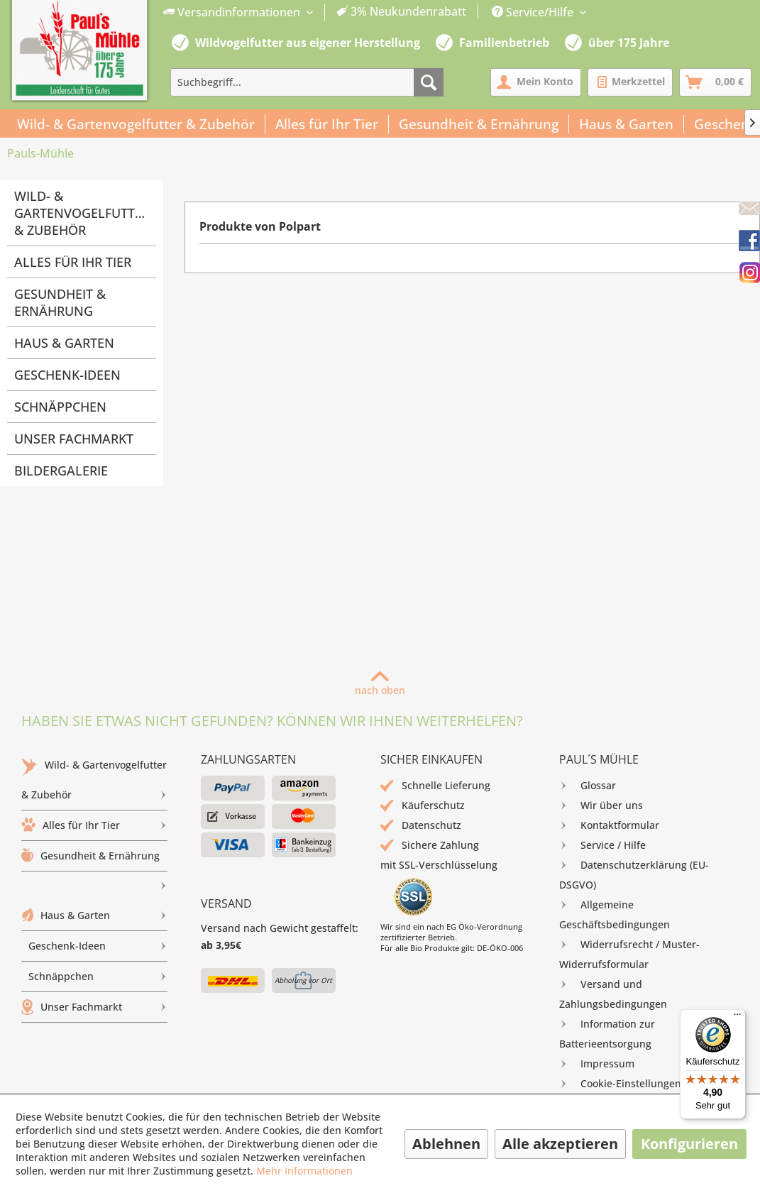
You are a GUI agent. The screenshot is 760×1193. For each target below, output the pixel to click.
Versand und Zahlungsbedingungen (613, 992)
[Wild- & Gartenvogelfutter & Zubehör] (136, 124)
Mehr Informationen (304, 1170)
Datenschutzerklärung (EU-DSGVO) (634, 873)
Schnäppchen (60, 406)
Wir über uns (601, 805)
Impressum (596, 1064)
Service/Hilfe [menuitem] (534, 12)
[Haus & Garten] (626, 124)
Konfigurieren (689, 1143)
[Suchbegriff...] (307, 82)
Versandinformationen (233, 12)
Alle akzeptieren (560, 1143)
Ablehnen (446, 1143)
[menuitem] (315, 12)
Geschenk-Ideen (67, 374)
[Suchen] (429, 82)
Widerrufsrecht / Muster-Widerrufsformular (629, 953)
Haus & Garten (64, 342)
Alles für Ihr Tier (72, 261)
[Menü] (737, 1017)
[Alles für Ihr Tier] (327, 124)
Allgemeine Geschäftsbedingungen (614, 913)
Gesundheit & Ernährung (60, 302)
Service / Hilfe (602, 845)
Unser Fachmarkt (73, 438)
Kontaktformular (609, 825)
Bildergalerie (61, 470)
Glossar (587, 786)
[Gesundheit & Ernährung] (479, 124)
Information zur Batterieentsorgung (607, 1032)
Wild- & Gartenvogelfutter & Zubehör (82, 212)
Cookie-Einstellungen (620, 1084)
